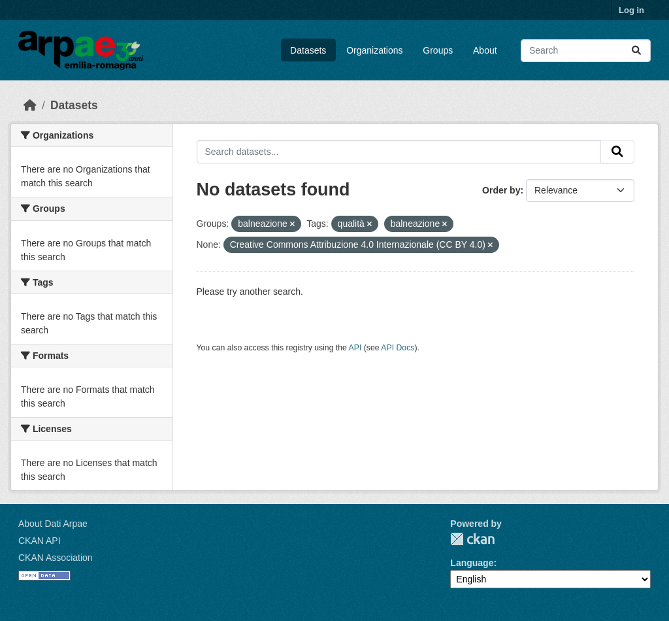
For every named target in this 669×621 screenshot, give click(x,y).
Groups (438, 50)
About (485, 50)
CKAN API (39, 540)
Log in (631, 10)
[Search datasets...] (586, 50)
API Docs (397, 347)
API (355, 347)
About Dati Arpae (53, 523)
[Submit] (636, 50)
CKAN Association (55, 557)
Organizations (374, 50)
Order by (501, 190)
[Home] (30, 105)
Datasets (308, 50)
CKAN (472, 539)
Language (471, 563)
